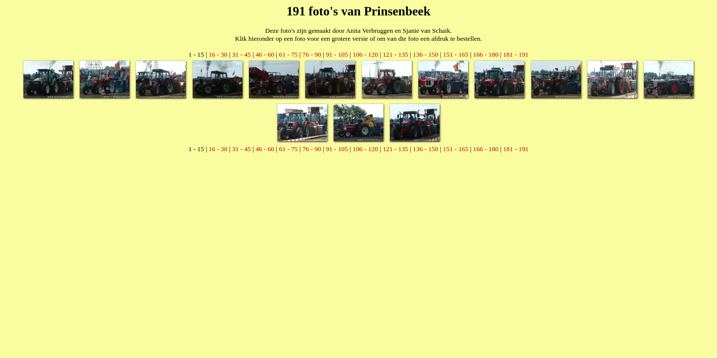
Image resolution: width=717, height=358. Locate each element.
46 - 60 (264, 54)
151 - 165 (456, 54)
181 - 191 (515, 54)
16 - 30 (218, 54)
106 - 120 (365, 54)
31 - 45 (241, 54)
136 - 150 (425, 54)
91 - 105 (337, 54)
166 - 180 (485, 54)
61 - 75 (288, 54)
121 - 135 (395, 54)
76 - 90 (311, 54)
